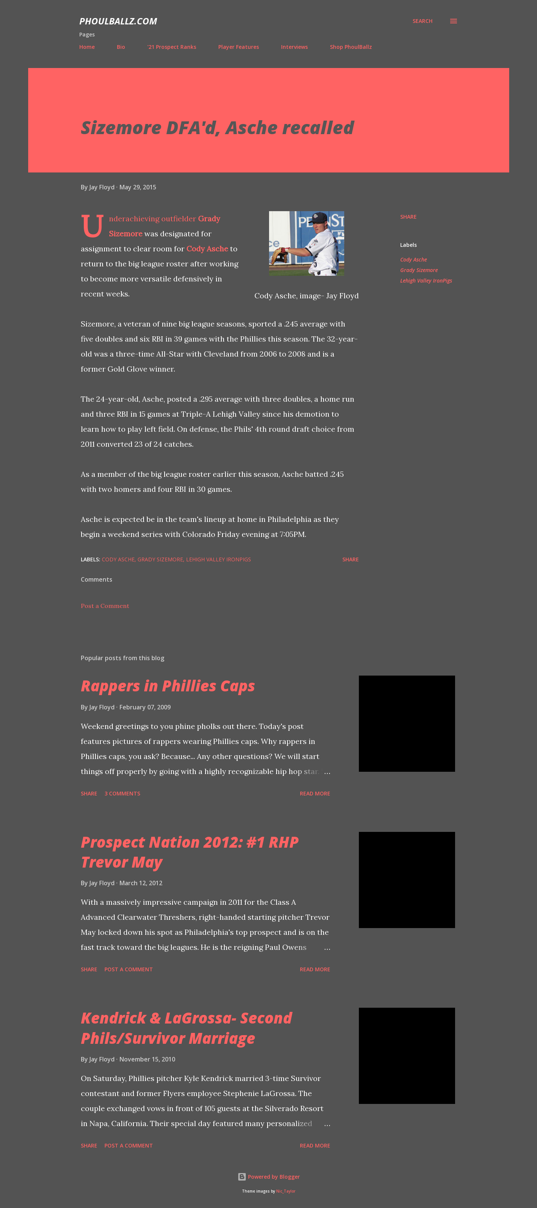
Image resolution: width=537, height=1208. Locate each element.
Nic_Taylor (285, 1191)
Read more (315, 793)
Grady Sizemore (419, 270)
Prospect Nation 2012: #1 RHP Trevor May (190, 852)
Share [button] (408, 216)
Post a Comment (105, 605)
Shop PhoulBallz (351, 46)
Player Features (238, 46)
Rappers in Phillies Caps (168, 685)
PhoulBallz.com (118, 21)
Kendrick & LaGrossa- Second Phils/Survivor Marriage (186, 1027)
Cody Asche (207, 248)
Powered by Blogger (268, 1176)
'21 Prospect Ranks (171, 46)
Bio (121, 46)
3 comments (122, 793)
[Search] (423, 21)
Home (87, 46)
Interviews (294, 46)
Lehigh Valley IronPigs (426, 280)
